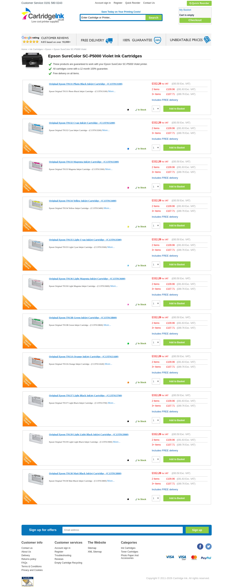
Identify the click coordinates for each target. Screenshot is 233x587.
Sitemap (92, 548)
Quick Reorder (199, 3)
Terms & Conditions (32, 566)
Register (118, 3)
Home (29, 30)
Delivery (26, 555)
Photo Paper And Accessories (130, 556)
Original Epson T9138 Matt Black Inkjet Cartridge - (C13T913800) (85, 473)
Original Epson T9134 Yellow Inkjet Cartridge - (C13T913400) (82, 200)
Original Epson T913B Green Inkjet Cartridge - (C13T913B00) (83, 317)
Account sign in (103, 3)
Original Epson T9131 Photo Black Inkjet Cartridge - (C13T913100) (85, 83)
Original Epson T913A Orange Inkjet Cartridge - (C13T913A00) (84, 356)
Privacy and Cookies (32, 570)
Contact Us (149, 3)
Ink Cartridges (51, 30)
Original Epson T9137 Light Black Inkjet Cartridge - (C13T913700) (85, 395)
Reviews (59, 559)
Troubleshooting (63, 555)
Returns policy (29, 559)
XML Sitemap (95, 551)
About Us (26, 551)
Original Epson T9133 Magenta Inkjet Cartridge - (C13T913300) (84, 161)
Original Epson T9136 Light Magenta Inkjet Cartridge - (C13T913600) (87, 278)
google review (47, 40)
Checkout (195, 20)
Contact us (27, 548)
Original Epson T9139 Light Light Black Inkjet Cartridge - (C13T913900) (89, 434)
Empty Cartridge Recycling (68, 562)
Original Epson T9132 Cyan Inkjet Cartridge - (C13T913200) (82, 122)
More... (112, 91)
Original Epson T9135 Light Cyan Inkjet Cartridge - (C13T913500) (85, 239)
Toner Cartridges (80, 30)
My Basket (185, 9)
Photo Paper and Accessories (122, 30)
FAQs (24, 562)
